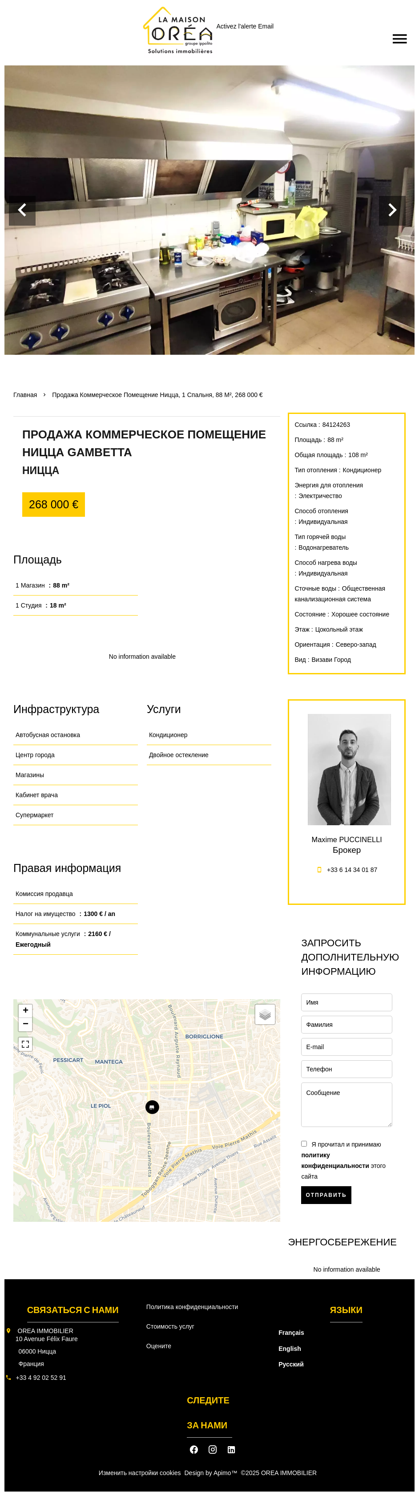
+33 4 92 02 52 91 (41, 1377)
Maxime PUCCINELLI (347, 839)
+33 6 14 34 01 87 (352, 869)
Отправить (326, 1195)
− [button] (25, 1024)
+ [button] (25, 1011)
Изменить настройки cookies (140, 1472)
